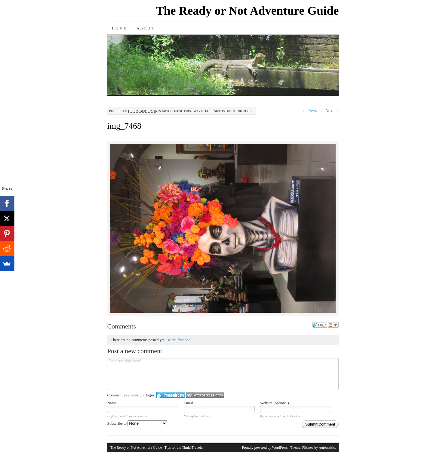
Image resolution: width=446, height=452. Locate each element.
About (145, 28)
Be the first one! (179, 339)
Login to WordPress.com (205, 395)
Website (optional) (274, 403)
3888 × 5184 (234, 111)
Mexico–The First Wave (182, 111)
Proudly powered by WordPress (265, 447)
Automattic (326, 447)
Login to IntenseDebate (170, 395)
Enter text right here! (223, 374)
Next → (332, 110)
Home (119, 28)
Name (111, 403)
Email (188, 403)
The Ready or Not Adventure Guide (247, 10)
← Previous (312, 110)
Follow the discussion (333, 325)
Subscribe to (137, 423)
